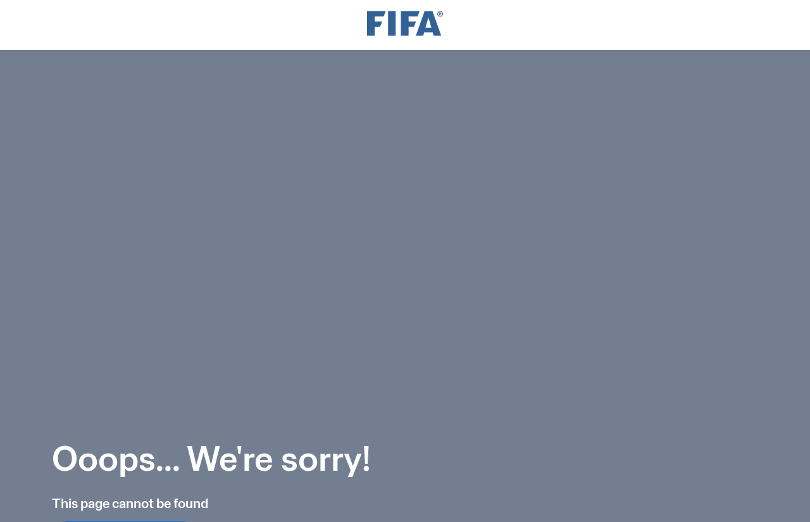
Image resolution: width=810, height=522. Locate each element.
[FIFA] (405, 25)
